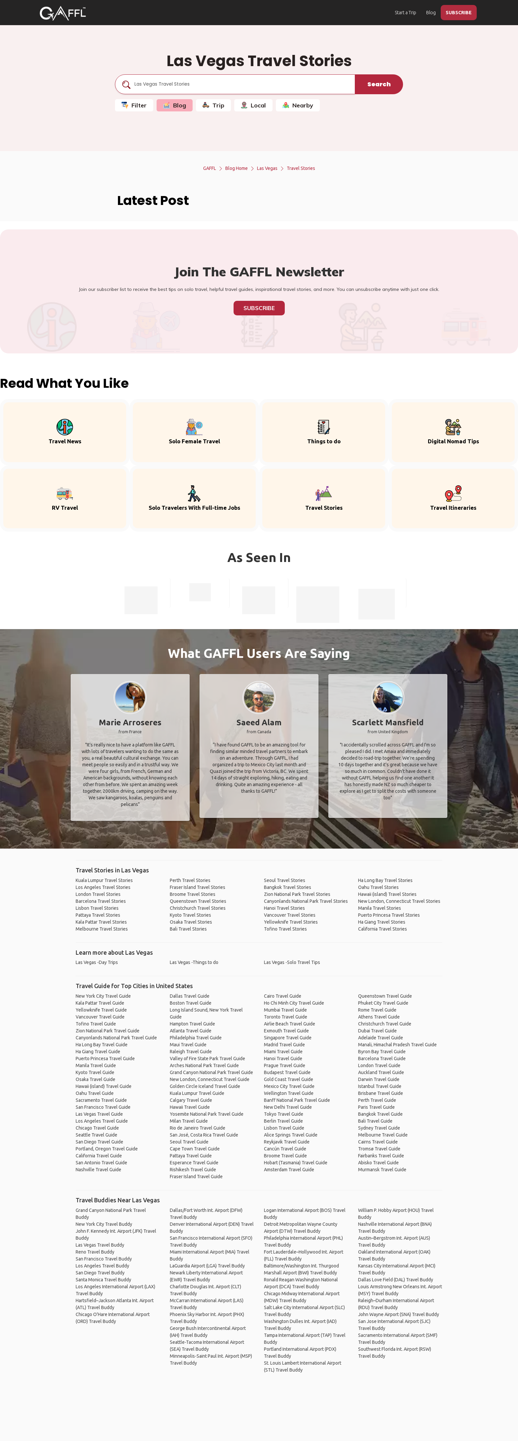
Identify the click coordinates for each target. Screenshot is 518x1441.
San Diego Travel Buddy (100, 1272)
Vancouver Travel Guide (100, 1017)
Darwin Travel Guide (378, 1079)
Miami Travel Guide (283, 1051)
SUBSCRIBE (459, 12)
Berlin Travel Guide (283, 1121)
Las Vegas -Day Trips (97, 962)
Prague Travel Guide (284, 1065)
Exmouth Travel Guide (286, 1030)
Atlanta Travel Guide (190, 1030)
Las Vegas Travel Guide (99, 1114)
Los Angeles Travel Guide (102, 1121)
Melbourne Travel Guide (383, 1135)
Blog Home (236, 168)
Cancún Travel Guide (285, 1148)
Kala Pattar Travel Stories (101, 922)
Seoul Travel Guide (189, 1141)
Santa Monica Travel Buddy (103, 1279)
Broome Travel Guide (285, 1155)
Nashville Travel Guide (98, 1169)
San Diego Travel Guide (99, 1141)
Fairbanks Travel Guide (381, 1155)
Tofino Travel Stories (285, 929)
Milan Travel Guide (189, 1121)
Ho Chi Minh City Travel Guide (294, 1003)
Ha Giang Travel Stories (381, 922)
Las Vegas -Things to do (194, 962)
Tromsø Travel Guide (379, 1148)
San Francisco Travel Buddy (104, 1258)
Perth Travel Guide (377, 1100)
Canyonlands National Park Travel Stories (306, 901)
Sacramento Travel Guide (101, 1100)
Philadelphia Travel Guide (196, 1037)
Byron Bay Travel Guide (382, 1051)
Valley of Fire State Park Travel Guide (207, 1058)
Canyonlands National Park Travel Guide (116, 1037)
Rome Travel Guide (377, 1010)
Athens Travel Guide (379, 1017)
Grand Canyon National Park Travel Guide (211, 1072)
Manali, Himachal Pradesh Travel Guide (397, 1044)
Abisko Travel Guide (378, 1162)
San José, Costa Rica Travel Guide (204, 1135)
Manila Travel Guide (96, 1065)
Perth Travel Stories (190, 880)
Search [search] (379, 84)
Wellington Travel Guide (289, 1093)
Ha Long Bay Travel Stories (385, 880)
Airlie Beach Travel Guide (289, 1023)
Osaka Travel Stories (191, 922)
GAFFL (209, 168)
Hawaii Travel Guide (190, 1107)
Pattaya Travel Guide (191, 1155)
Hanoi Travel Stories (284, 908)
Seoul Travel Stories (284, 880)
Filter (134, 105)
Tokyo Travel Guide (283, 1114)
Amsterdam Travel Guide (289, 1169)
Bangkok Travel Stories (287, 887)
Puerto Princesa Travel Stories (389, 915)
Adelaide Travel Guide (380, 1037)
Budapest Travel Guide (287, 1072)
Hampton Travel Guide (192, 1023)
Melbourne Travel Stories (102, 929)
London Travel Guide (379, 1065)
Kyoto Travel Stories (190, 915)
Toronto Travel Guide (285, 1017)
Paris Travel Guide (376, 1107)
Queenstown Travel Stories (198, 901)
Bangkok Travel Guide (380, 1114)
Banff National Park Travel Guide (297, 1100)
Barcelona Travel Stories (101, 901)
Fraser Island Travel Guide (196, 1176)
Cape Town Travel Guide (195, 1148)
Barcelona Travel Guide (382, 1058)
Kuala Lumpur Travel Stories (104, 880)
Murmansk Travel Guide (382, 1169)
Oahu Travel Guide (95, 1093)
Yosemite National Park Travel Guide (206, 1114)
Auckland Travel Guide (381, 1072)
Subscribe (259, 307)
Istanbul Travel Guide (379, 1086)
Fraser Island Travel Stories (197, 887)
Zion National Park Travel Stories (297, 894)
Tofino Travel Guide (96, 1023)
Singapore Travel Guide (288, 1037)
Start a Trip (405, 12)
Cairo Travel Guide (282, 996)
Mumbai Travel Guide (285, 1010)
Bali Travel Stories (188, 929)
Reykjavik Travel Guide (287, 1141)
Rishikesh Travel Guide (193, 1169)
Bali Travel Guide (375, 1121)
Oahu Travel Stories (378, 887)
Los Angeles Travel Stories (103, 887)
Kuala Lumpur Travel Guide (197, 1093)
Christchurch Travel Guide (384, 1023)
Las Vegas (267, 168)
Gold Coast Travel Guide (288, 1079)
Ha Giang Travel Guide (98, 1051)
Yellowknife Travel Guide (101, 1010)
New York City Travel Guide (103, 996)
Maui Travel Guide (188, 1044)
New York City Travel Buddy (104, 1224)
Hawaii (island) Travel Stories (387, 894)
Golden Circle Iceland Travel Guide (205, 1086)
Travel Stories (301, 168)
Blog (431, 12)
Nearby (297, 105)
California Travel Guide (99, 1155)
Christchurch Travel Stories (198, 908)
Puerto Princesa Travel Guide (105, 1058)
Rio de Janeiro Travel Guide (197, 1128)
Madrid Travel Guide (284, 1044)
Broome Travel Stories (192, 894)
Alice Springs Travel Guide (290, 1135)
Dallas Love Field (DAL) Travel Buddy (395, 1279)
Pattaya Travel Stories (98, 915)
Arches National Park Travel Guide (204, 1065)
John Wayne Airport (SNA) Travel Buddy (398, 1314)
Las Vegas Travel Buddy (100, 1245)
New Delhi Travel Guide (288, 1107)
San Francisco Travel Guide (103, 1107)
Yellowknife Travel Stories (291, 922)
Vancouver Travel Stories (289, 915)
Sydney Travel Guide (379, 1128)
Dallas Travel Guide (189, 996)
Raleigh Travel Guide (191, 1051)
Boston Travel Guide (190, 1003)
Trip (213, 105)
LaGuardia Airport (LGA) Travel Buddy (207, 1265)
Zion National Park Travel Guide (107, 1030)
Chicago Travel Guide (97, 1128)
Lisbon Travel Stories (97, 908)
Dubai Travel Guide (377, 1030)
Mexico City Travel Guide (289, 1086)
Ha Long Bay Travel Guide (102, 1044)
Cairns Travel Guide (378, 1141)
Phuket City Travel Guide (383, 1003)
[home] (63, 13)
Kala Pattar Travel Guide (100, 1003)
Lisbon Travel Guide (284, 1128)
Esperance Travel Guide (194, 1162)
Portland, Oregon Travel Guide (107, 1148)
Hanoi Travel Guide (283, 1058)
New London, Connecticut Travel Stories (399, 901)
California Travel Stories (382, 929)
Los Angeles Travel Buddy (102, 1265)
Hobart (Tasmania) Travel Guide (295, 1162)
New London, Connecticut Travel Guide (209, 1079)
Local (253, 105)
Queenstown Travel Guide (385, 996)
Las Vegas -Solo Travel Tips (292, 962)
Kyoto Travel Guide (95, 1072)
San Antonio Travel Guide (101, 1162)
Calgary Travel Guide (191, 1100)
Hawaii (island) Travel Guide (103, 1086)
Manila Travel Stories (379, 908)
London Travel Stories (98, 894)
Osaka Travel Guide (95, 1079)
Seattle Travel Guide (96, 1135)
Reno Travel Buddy (95, 1252)
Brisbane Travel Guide (380, 1093)
